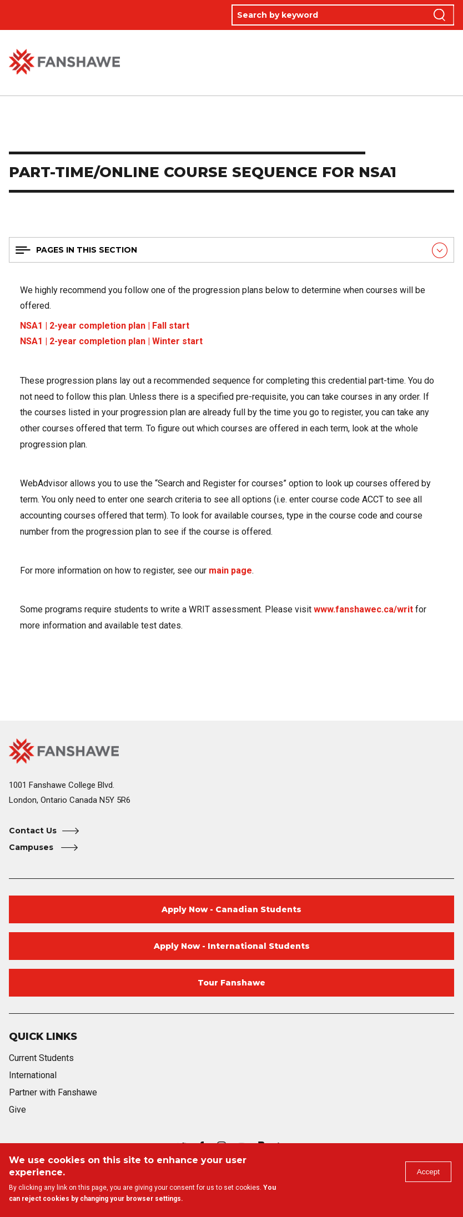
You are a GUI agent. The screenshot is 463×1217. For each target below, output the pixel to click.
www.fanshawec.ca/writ (363, 609)
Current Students (41, 1058)
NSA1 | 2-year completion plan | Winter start (111, 341)
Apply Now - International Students (232, 946)
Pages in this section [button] (86, 250)
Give (17, 1109)
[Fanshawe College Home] (231, 750)
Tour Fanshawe (231, 983)
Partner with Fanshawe (53, 1092)
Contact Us (33, 831)
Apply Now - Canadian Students (231, 909)
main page (230, 570)
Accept (426, 1174)
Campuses (32, 847)
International (33, 1075)
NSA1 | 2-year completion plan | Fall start (104, 325)
